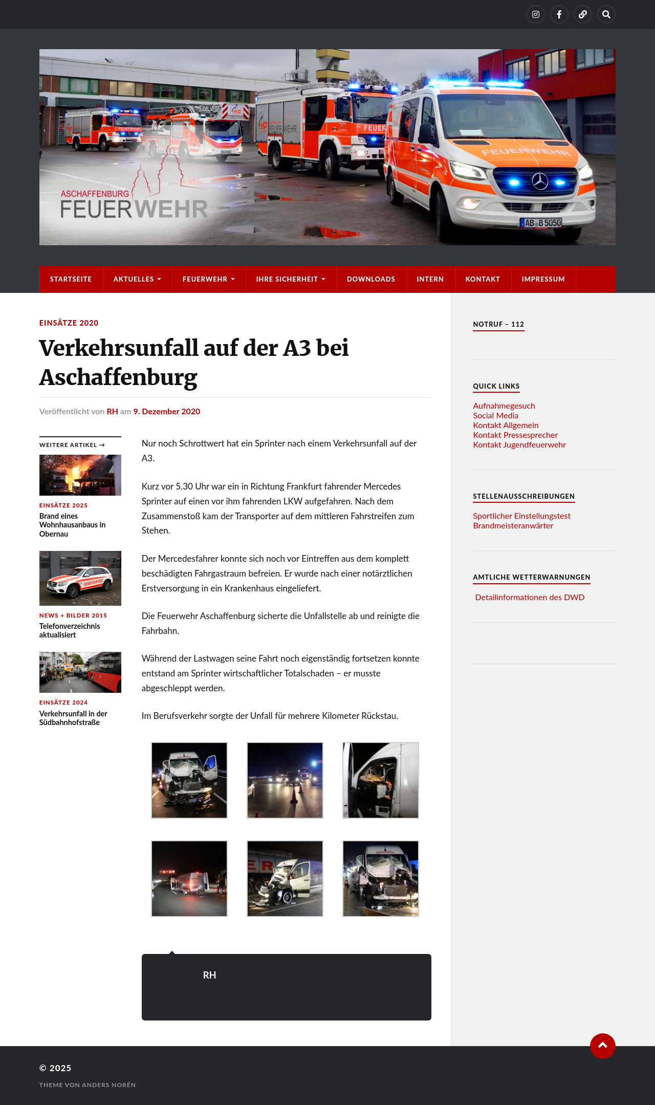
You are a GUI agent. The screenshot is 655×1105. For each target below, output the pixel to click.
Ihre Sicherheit (287, 279)
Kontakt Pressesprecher (515, 434)
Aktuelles (134, 279)
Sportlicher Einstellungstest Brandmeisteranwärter (522, 520)
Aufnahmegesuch (504, 405)
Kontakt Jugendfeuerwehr (519, 444)
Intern (430, 279)
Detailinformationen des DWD (530, 597)
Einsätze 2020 (69, 322)
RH (112, 411)
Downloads (371, 279)
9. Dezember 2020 (166, 411)
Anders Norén (109, 1085)
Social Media (495, 415)
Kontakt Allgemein (505, 425)
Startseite (71, 279)
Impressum (543, 279)
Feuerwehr (205, 279)
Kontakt (483, 279)
